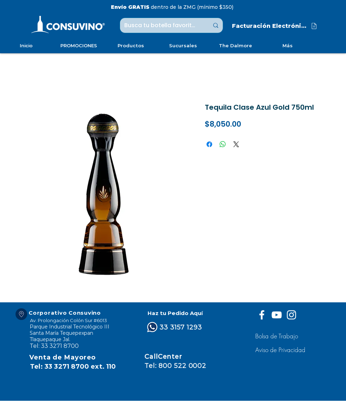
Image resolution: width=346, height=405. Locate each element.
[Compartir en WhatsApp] (223, 144)
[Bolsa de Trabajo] (277, 336)
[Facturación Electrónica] (275, 25)
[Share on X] (236, 144)
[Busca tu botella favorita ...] (161, 25)
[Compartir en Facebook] (209, 144)
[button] (281, 350)
